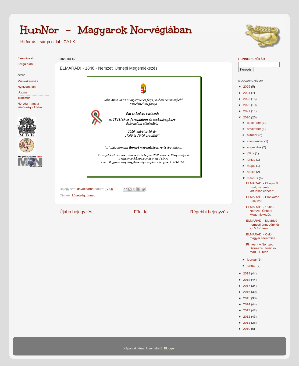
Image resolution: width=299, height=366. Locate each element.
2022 (247, 105)
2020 (247, 117)
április (251, 172)
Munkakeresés (28, 81)
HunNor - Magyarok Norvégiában (106, 30)
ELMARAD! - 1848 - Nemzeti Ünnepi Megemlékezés (260, 210)
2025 (247, 86)
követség (78, 195)
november (254, 129)
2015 (247, 298)
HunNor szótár (251, 59)
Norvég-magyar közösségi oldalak (30, 105)
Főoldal (141, 211)
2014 (247, 304)
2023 (247, 99)
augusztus (254, 147)
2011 (247, 322)
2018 (247, 279)
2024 (247, 93)
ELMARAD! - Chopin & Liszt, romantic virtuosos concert (262, 186)
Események (26, 58)
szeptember (255, 141)
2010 (247, 328)
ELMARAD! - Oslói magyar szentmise (260, 236)
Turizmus (24, 98)
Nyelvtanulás (27, 87)
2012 (247, 316)
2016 (247, 292)
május (251, 165)
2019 (247, 273)
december (254, 122)
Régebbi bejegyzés (209, 211)
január (251, 265)
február (252, 259)
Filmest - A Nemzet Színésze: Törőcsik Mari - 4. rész (261, 248)
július (251, 153)
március (253, 178)
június (251, 159)
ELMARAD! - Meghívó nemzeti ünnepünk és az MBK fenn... (263, 224)
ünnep (91, 195)
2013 (247, 310)
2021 (247, 111)
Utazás (22, 92)
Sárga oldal (25, 64)
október (252, 135)
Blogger (169, 348)
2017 (247, 286)
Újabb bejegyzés (76, 211)
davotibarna (85, 189)
